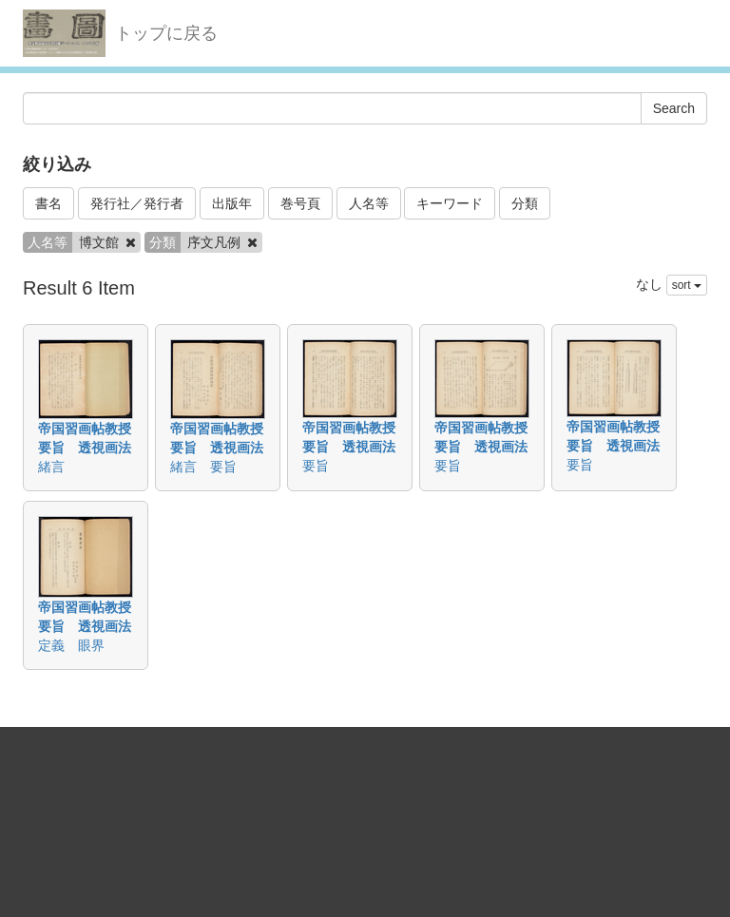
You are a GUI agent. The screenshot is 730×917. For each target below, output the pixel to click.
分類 (524, 203)
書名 (48, 203)
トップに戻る (166, 33)
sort (686, 285)
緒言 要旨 (203, 466)
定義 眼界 (71, 645)
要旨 (315, 465)
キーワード (449, 203)
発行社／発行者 (136, 203)
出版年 (232, 203)
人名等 (369, 203)
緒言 (51, 466)
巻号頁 (300, 203)
